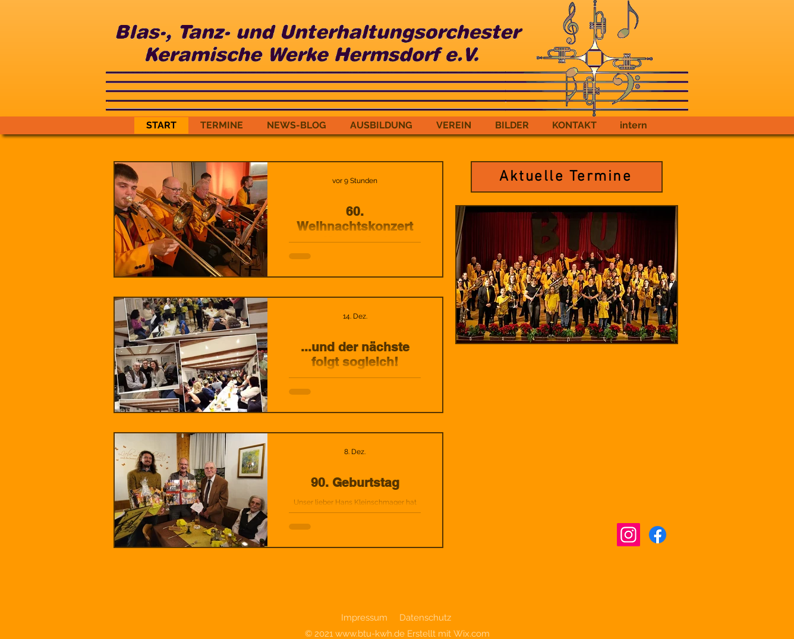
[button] (566, 274)
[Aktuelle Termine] (567, 177)
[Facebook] (657, 534)
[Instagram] (628, 534)
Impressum (364, 617)
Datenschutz (425, 617)
